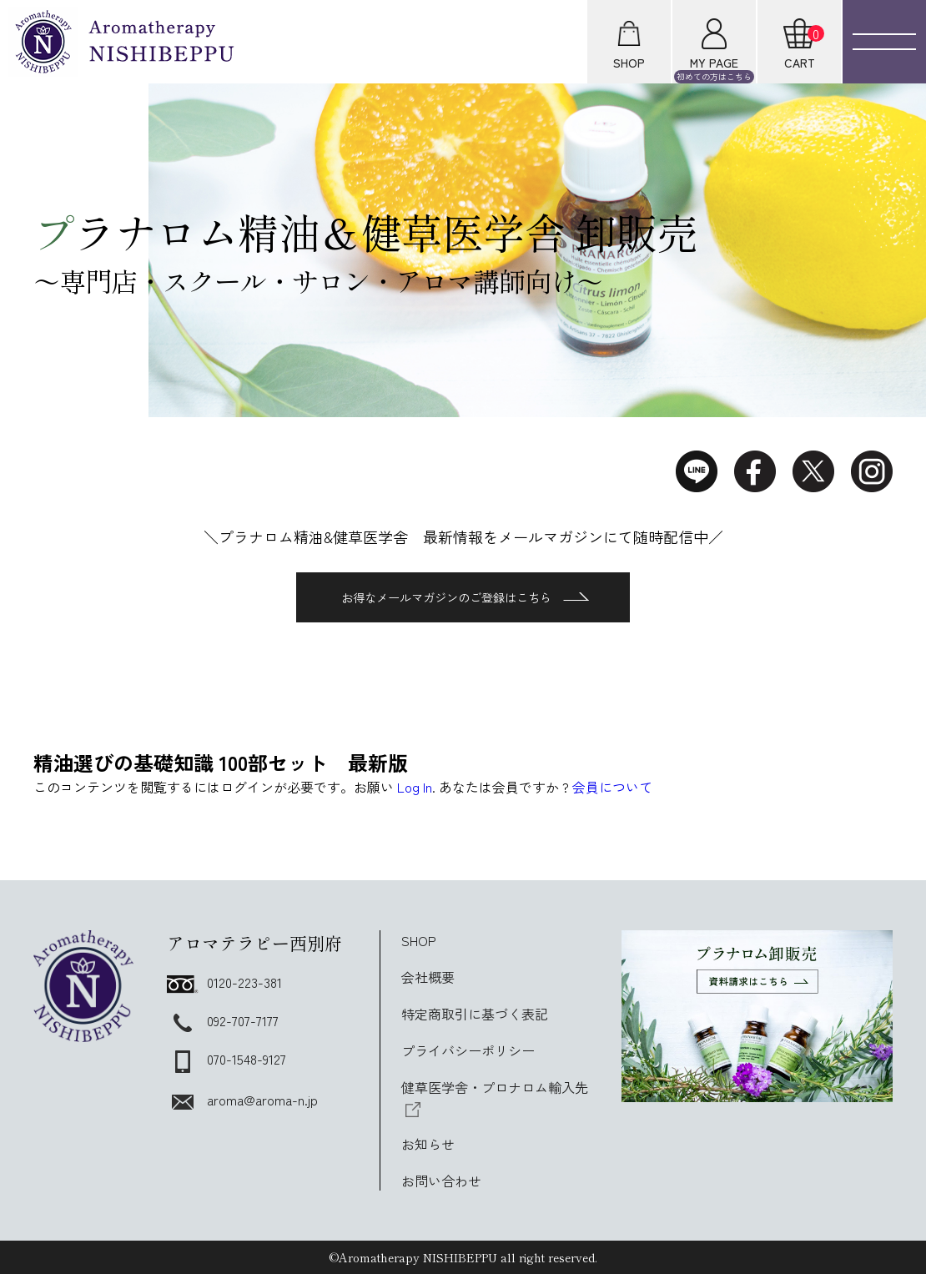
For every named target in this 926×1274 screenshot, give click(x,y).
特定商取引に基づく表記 (474, 1014)
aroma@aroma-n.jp (242, 1100)
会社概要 (428, 977)
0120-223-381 (224, 982)
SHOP (418, 940)
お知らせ (428, 1144)
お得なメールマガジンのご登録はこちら (465, 597)
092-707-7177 (223, 1020)
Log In (414, 787)
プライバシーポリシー (468, 1050)
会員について (612, 787)
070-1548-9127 (226, 1059)
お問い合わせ (441, 1181)
